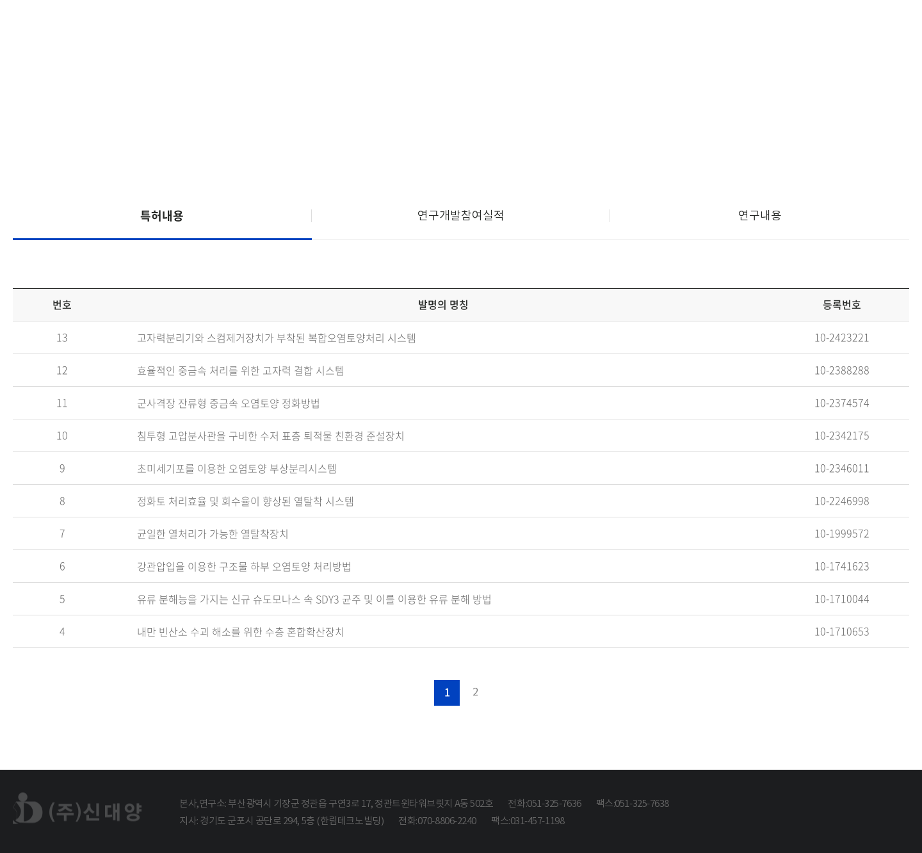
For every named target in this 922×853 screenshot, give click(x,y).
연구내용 (760, 215)
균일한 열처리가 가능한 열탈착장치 (213, 534)
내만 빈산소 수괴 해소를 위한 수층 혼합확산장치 (240, 632)
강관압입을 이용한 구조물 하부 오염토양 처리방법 (244, 567)
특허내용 (162, 215)
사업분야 (622, 31)
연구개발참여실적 (461, 215)
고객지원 (853, 31)
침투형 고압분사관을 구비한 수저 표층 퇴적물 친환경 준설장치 (271, 436)
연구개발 (737, 31)
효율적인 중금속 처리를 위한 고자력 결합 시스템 (240, 371)
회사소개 (506, 31)
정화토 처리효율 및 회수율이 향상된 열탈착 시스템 (245, 501)
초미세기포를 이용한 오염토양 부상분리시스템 (237, 469)
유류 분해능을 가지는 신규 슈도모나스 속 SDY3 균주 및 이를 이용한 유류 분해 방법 (314, 599)
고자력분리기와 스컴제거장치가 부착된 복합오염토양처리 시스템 (276, 338)
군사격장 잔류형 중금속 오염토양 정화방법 (228, 403)
